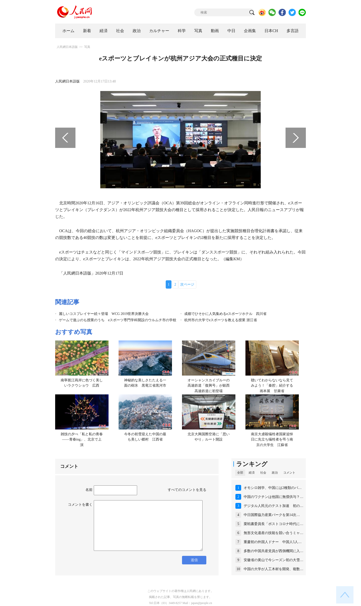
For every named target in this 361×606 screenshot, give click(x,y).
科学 (182, 31)
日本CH (271, 31)
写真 (198, 31)
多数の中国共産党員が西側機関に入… (273, 551)
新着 (87, 31)
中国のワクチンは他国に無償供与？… (273, 497)
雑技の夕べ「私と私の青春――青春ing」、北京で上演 (82, 439)
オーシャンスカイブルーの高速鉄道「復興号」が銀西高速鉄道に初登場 (209, 385)
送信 (194, 560)
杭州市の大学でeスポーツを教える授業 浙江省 (220, 320)
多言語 (293, 31)
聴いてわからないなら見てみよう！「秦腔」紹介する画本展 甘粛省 (272, 385)
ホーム (68, 31)
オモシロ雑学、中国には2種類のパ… (273, 488)
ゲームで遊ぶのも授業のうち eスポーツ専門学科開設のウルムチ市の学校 (117, 320)
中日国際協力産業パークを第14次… (272, 515)
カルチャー (159, 31)
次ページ (187, 284)
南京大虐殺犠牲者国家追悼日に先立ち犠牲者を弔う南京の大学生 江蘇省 (272, 439)
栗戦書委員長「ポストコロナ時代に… (273, 524)
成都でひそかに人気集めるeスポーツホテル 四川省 (225, 314)
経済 (104, 31)
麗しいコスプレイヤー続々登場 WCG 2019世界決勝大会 (104, 314)
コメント (289, 472)
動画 (215, 31)
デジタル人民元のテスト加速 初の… (273, 506)
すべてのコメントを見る (187, 490)
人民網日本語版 (67, 47)
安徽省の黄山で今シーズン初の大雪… (273, 560)
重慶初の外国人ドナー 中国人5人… (273, 542)
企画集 (250, 31)
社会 (120, 31)
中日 (231, 31)
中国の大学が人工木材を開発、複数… (273, 569)
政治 (137, 31)
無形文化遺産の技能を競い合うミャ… (273, 533)
